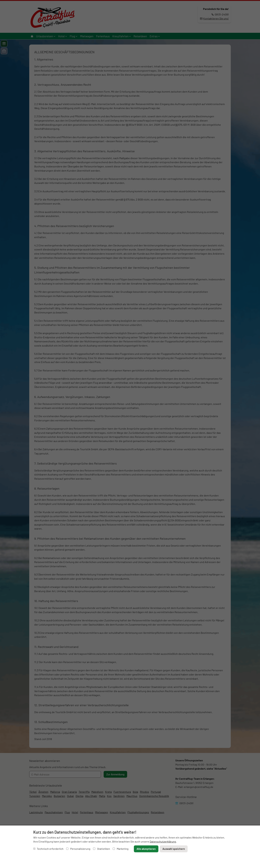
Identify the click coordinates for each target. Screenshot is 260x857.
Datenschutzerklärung (163, 841)
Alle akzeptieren (146, 848)
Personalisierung (78, 848)
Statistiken (101, 848)
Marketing (120, 848)
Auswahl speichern (173, 848)
